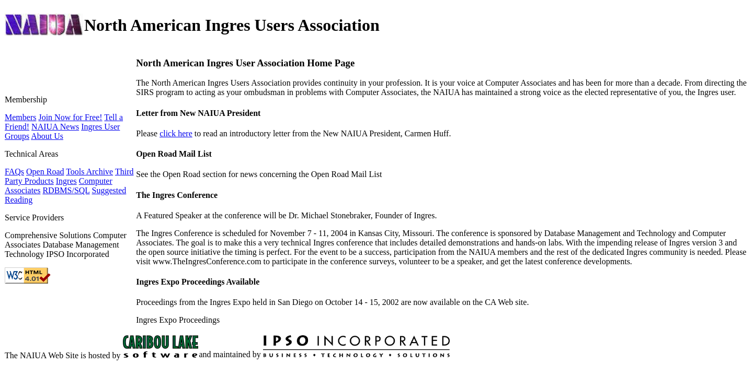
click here (175, 133)
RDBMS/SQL (65, 190)
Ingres (66, 181)
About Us (47, 136)
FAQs (14, 171)
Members (20, 117)
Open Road (45, 171)
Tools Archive (89, 171)
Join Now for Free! (70, 117)
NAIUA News (55, 126)
